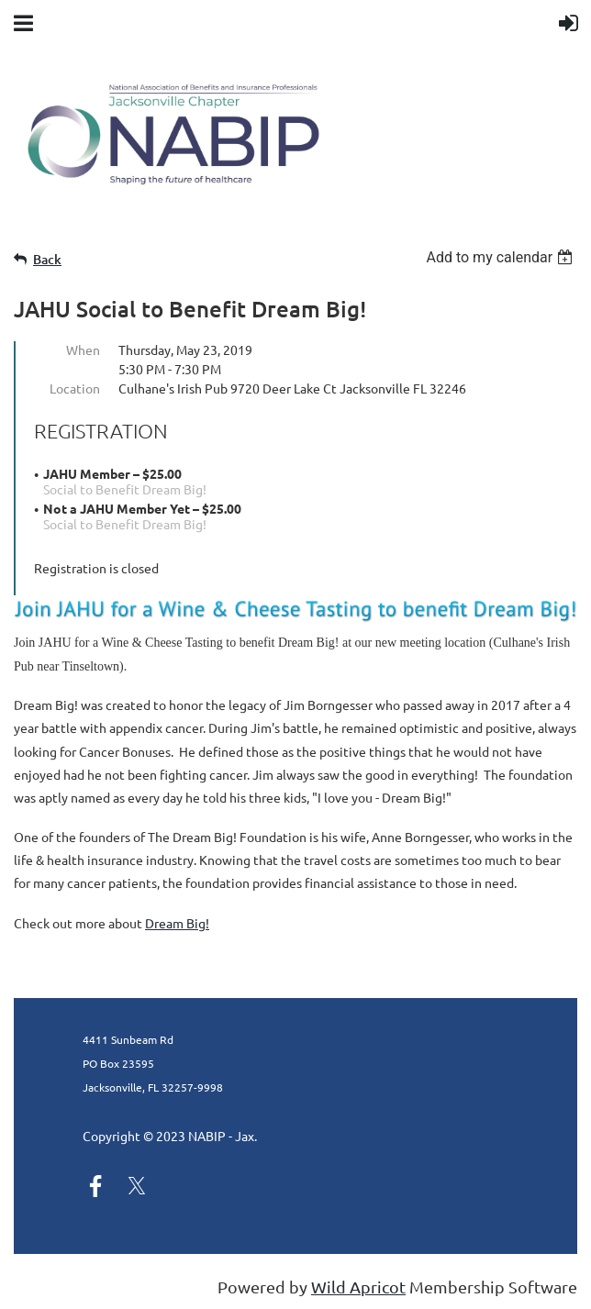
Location (75, 388)
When (83, 349)
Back (47, 259)
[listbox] (501, 257)
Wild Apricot (358, 1286)
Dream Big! (177, 923)
